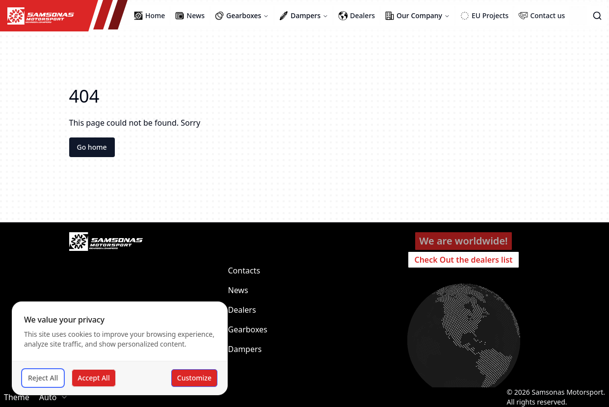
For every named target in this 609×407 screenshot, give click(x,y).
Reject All (43, 377)
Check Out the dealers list (463, 259)
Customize (194, 377)
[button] (597, 16)
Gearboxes (247, 329)
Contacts (244, 270)
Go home (92, 147)
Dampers (245, 349)
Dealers (242, 309)
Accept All (93, 377)
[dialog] (120, 348)
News (238, 290)
